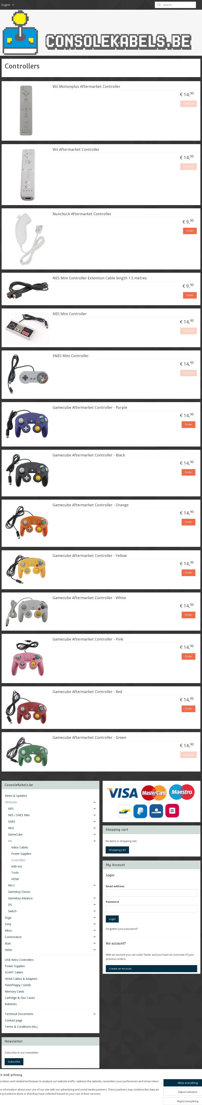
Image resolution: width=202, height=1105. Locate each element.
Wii (52, 841)
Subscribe (14, 1061)
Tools (15, 872)
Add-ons (16, 866)
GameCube (52, 834)
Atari (50, 943)
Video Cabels (19, 847)
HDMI (15, 879)
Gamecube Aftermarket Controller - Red (87, 692)
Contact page (13, 1020)
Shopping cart (117, 850)
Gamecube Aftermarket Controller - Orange (91, 505)
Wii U (52, 885)
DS (52, 905)
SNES (52, 821)
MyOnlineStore (147, 1097)
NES (52, 808)
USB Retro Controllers (19, 960)
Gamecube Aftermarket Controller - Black (89, 455)
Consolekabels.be (18, 1077)
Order (190, 231)
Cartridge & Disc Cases (20, 998)
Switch (52, 911)
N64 (52, 828)
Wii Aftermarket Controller (76, 149)
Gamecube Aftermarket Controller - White (89, 598)
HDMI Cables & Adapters (21, 979)
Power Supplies (21, 853)
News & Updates (16, 796)
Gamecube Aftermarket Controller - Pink (88, 639)
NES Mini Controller (70, 314)
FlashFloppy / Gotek (18, 985)
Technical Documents (50, 1014)
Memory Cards (14, 991)
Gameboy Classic (19, 892)
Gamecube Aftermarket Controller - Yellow (90, 556)
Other (50, 950)
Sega (50, 917)
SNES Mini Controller (71, 356)
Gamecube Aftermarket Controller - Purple (90, 407)
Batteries (11, 1004)
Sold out (188, 103)
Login (112, 919)
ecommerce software (112, 1097)
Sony (50, 924)
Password (112, 902)
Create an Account (120, 968)
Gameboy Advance (52, 898)
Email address (115, 886)
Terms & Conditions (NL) (21, 1026)
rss (95, 1097)
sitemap (87, 1097)
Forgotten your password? (122, 929)
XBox (50, 930)
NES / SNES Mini (52, 815)
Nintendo (50, 802)
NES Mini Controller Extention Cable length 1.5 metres (100, 278)
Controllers (18, 860)
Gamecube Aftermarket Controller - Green (89, 737)
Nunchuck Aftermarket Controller (82, 214)
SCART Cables (14, 972)
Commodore (50, 937)
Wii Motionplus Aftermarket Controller (86, 86)
